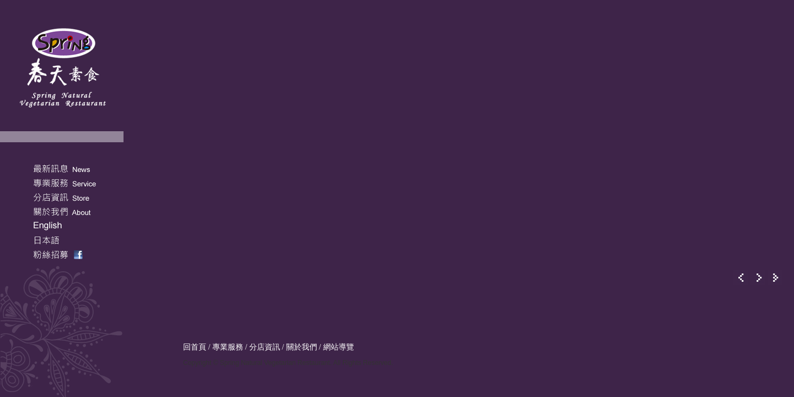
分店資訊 (264, 347)
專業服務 (227, 347)
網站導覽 (338, 347)
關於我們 (301, 347)
